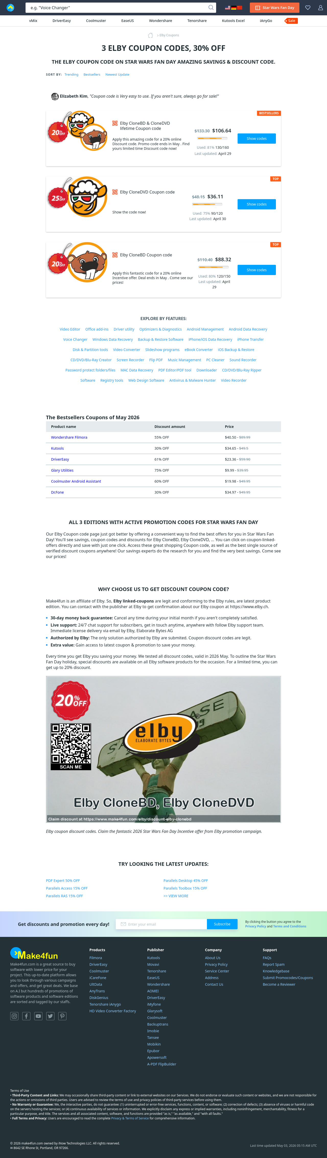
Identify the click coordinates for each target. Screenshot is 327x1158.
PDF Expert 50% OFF (63, 880)
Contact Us (214, 984)
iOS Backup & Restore (236, 349)
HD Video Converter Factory (112, 1010)
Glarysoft (154, 1010)
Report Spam (274, 964)
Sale (291, 20)
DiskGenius (98, 997)
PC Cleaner (215, 359)
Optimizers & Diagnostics (160, 329)
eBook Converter (199, 349)
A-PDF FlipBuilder (161, 1064)
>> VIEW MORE (176, 895)
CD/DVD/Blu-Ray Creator (91, 359)
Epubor (153, 1050)
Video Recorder (234, 380)
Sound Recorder (243, 359)
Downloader (206, 370)
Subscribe (222, 924)
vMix (33, 20)
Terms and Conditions (289, 926)
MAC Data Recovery (137, 370)
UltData (95, 984)
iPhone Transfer (250, 339)
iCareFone (97, 977)
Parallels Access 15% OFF (67, 888)
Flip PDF (156, 359)
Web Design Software (146, 380)
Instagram (14, 1016)
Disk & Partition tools (90, 349)
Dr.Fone (57, 492)
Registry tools (111, 380)
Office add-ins (97, 329)
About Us (212, 957)
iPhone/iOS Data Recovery (210, 339)
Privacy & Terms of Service (130, 1118)
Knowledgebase (276, 971)
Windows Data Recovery (112, 339)
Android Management (205, 329)
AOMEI (153, 991)
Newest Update (118, 74)
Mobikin (154, 1044)
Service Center (217, 971)
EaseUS (127, 20)
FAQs (267, 957)
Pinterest (62, 1016)
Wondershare (160, 20)
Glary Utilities (62, 470)
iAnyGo (266, 20)
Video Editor (70, 329)
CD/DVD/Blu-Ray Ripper (242, 370)
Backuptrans (157, 1024)
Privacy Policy (255, 926)
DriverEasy (62, 20)
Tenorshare (197, 20)
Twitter (50, 1016)
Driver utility (124, 329)
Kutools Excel (233, 20)
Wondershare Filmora (69, 437)
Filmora (95, 957)
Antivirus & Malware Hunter (192, 380)
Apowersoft (156, 1057)
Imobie (153, 1030)
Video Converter (126, 349)
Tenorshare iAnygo (105, 1004)
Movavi (153, 964)
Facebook (26, 1016)
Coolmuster (96, 20)
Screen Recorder (130, 359)
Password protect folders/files (90, 370)
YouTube (38, 1016)
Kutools (57, 448)
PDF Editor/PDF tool (174, 370)
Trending (71, 74)
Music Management (184, 359)
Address (212, 977)
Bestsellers (92, 74)
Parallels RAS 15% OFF (64, 895)
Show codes (257, 138)
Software (87, 380)
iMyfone (154, 1004)
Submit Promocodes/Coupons (288, 977)
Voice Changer (75, 339)
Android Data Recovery (248, 329)
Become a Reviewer (279, 984)
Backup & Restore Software (160, 339)
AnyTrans (97, 991)
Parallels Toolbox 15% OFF (185, 888)
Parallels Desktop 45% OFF (186, 880)
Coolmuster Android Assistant (76, 481)
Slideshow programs (162, 349)
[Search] (211, 8)
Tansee (153, 1037)
